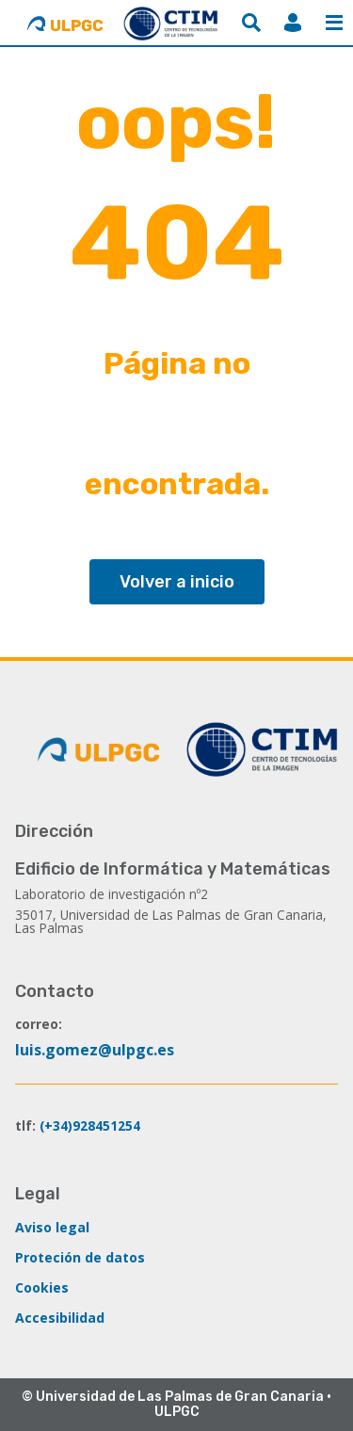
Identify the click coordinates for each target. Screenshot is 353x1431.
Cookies (42, 1287)
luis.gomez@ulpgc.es (94, 1049)
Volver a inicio (177, 581)
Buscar (251, 22)
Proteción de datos (80, 1257)
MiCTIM (292, 22)
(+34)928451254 (90, 1125)
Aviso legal (52, 1227)
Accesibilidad (59, 1317)
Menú (334, 22)
